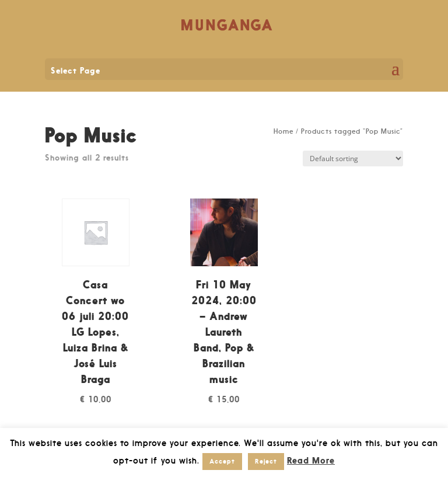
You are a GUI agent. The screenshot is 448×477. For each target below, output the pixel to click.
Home (283, 131)
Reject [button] (266, 461)
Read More (311, 460)
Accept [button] (222, 461)
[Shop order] (353, 158)
